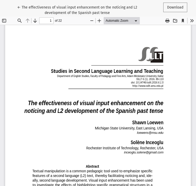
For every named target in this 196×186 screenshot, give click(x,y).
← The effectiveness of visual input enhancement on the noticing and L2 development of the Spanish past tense (77, 9)
